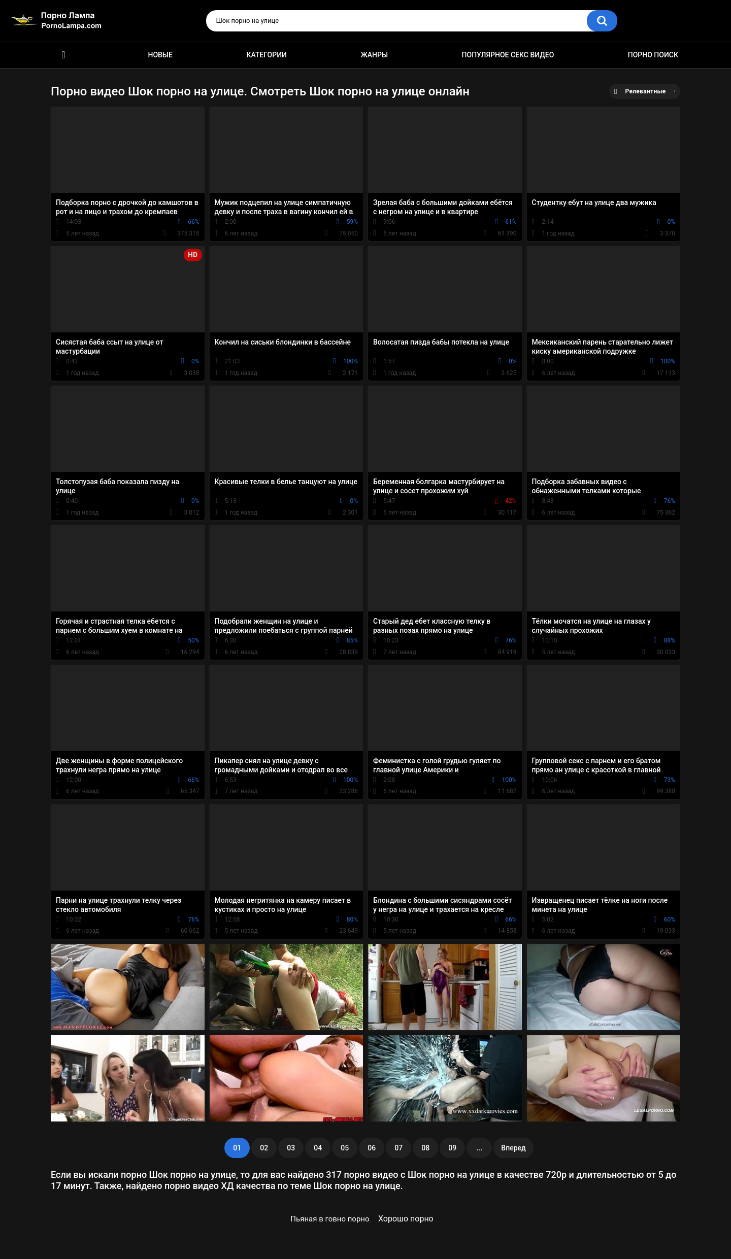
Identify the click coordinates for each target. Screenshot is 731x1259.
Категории (266, 55)
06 (372, 1148)
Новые (160, 55)
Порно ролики (63, 55)
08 (425, 1148)
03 (291, 1148)
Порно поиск (653, 55)
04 (318, 1148)
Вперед (513, 1148)
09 (452, 1148)
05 (345, 1148)
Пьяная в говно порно (329, 1218)
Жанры (374, 55)
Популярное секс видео (508, 55)
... (479, 1148)
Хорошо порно (406, 1218)
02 (264, 1148)
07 (398, 1148)
